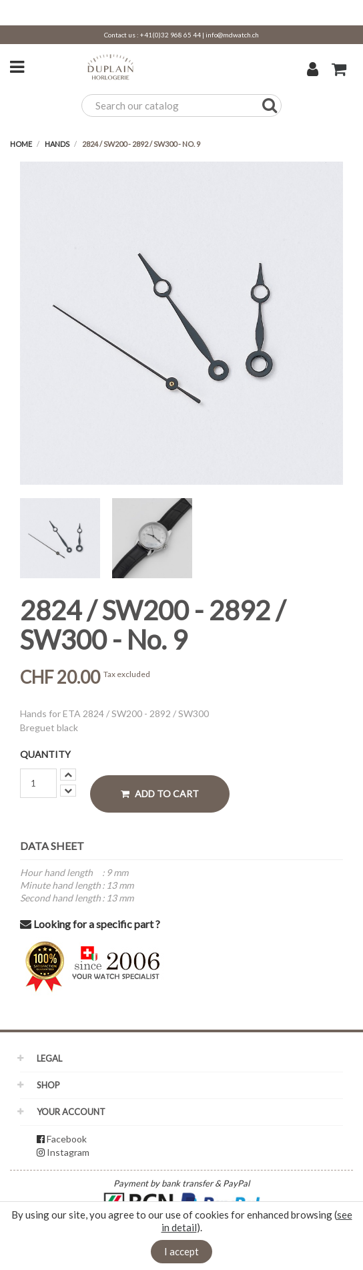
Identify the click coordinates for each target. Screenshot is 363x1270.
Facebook (67, 1138)
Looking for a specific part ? (90, 923)
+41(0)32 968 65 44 (170, 35)
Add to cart (160, 793)
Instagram (68, 1152)
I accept (181, 1251)
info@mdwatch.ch (232, 35)
